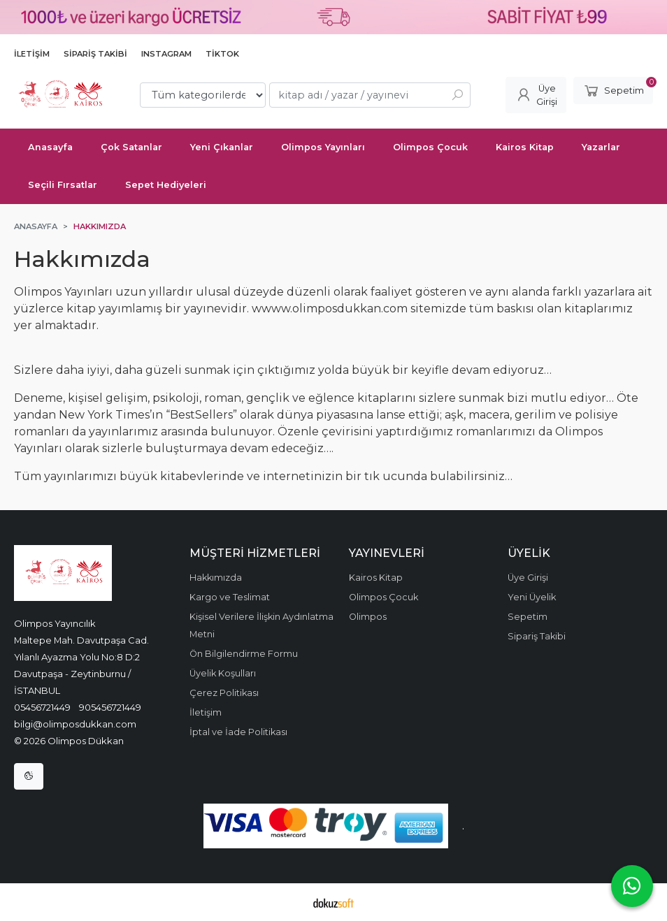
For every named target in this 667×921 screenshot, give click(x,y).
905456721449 (110, 707)
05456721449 (42, 707)
